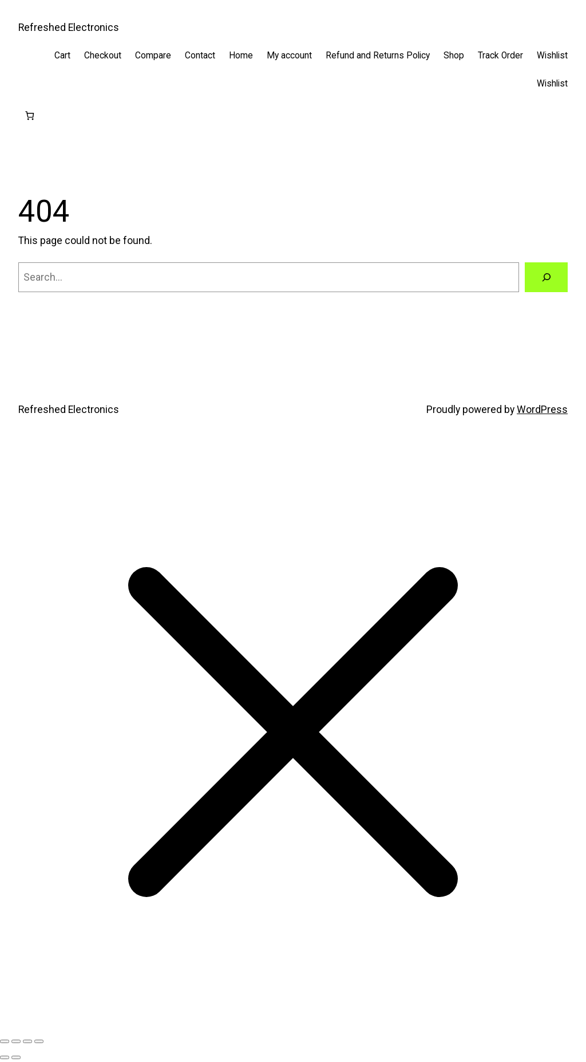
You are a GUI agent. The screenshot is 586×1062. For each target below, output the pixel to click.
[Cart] (29, 116)
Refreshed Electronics (68, 27)
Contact (200, 55)
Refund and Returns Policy (378, 55)
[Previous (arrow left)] (4, 1057)
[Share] (27, 1041)
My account (289, 55)
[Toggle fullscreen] (16, 1041)
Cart (62, 55)
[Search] (546, 277)
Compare (153, 55)
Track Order (500, 55)
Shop (454, 55)
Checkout (102, 55)
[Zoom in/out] (4, 1041)
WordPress (542, 409)
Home (241, 55)
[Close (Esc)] (38, 1041)
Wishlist (552, 55)
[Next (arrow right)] (16, 1057)
